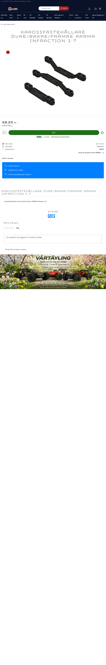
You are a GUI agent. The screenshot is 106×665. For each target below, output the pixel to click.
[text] (53, 122)
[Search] (64, 8)
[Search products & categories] (48, 8)
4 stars (11, 228)
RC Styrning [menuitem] (49, 16)
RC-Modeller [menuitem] (32, 16)
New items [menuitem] (11, 16)
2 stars (7, 228)
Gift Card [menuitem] (87, 16)
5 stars (13, 228)
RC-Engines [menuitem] (40, 16)
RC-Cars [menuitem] (25, 16)
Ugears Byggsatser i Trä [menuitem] (98, 16)
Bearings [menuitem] (19, 16)
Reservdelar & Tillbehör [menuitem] (58, 16)
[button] (95, 9)
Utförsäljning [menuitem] (4, 16)
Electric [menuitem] (71, 16)
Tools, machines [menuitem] (78, 16)
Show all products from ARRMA (89, 153)
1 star (5, 228)
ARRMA (101, 149)
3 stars (9, 228)
